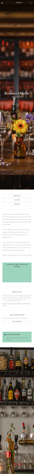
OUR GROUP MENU (17, 321)
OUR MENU (17, 200)
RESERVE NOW (17, 195)
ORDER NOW (17, 204)
